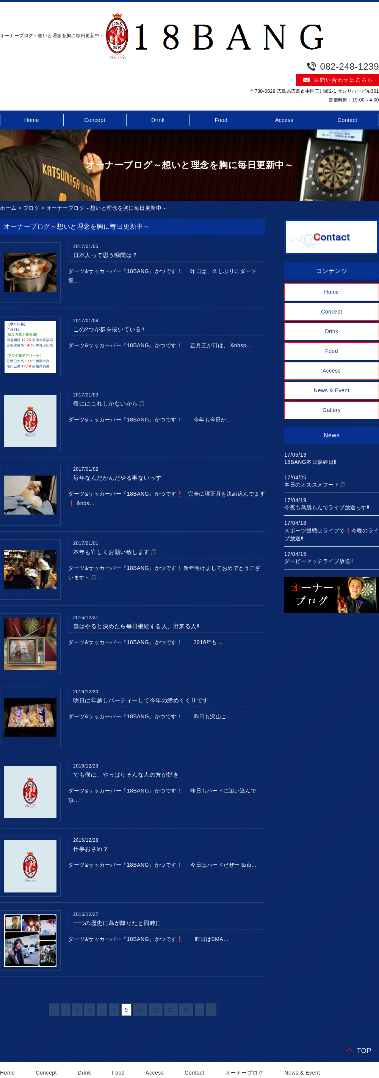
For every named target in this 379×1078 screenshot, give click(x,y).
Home (331, 292)
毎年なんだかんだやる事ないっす (117, 477)
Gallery (332, 410)
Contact (194, 1073)
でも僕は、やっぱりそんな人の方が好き (126, 774)
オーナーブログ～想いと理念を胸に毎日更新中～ (106, 208)
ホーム (8, 208)
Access (284, 120)
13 (186, 1010)
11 (155, 1010)
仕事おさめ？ (90, 849)
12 (171, 1010)
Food (221, 120)
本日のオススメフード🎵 (315, 485)
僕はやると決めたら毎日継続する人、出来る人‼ (136, 626)
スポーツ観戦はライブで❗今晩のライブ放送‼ (331, 534)
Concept (94, 120)
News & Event (331, 390)
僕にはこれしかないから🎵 (109, 403)
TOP (364, 1050)
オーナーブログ (244, 1073)
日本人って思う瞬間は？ (105, 255)
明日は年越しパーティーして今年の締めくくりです (140, 700)
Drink (157, 120)
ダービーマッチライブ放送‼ (318, 561)
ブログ (31, 208)
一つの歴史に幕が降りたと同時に (117, 923)
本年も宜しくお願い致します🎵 (115, 552)
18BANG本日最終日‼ (310, 462)
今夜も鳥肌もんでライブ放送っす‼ (327, 507)
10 (140, 1010)
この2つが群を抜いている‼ (108, 329)
